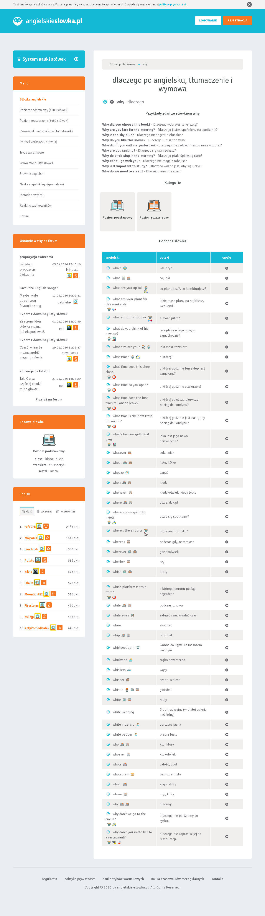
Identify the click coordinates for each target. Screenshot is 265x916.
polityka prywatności (79, 879)
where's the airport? (127, 530)
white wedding (123, 712)
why (116, 804)
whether (119, 562)
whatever (119, 453)
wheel (117, 462)
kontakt (217, 879)
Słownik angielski (32, 174)
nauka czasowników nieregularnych (177, 879)
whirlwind (120, 660)
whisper (118, 680)
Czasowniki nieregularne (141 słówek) (46, 131)
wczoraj (44, 511)
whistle (118, 690)
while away (121, 615)
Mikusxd (72, 270)
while (117, 605)
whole (117, 764)
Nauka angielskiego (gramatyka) (42, 184)
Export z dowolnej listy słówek (43, 314)
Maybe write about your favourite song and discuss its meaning (30, 305)
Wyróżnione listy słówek (37, 163)
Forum (24, 216)
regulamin (49, 879)
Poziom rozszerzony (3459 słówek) (44, 121)
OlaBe (29, 583)
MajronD (31, 538)
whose (117, 794)
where (117, 502)
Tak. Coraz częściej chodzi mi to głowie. (30, 383)
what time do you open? (130, 385)
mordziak (31, 549)
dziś (27, 511)
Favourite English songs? (39, 288)
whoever (119, 754)
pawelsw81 (70, 353)
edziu (28, 572)
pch (61, 328)
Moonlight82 (34, 594)
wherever (119, 552)
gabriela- (64, 302)
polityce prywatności (172, 4)
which (117, 572)
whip (116, 635)
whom (117, 784)
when (117, 482)
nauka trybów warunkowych (123, 879)
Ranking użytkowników (36, 206)
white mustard (123, 724)
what (116, 278)
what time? (121, 357)
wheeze (118, 472)
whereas (119, 542)
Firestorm (32, 606)
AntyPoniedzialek (37, 628)
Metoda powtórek (32, 195)
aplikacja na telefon (35, 371)
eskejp (29, 617)
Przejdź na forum (49, 399)
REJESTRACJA (237, 20)
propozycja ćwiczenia (36, 257)
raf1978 (30, 527)
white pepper (122, 734)
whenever (120, 492)
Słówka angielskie (33, 99)
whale (117, 268)
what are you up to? (127, 288)
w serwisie (66, 511)
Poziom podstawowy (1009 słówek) (44, 110)
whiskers (119, 670)
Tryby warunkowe (32, 152)
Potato (29, 561)
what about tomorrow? (129, 317)
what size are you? (126, 347)
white (117, 700)
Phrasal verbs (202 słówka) (38, 142)
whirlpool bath (124, 647)
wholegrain (121, 774)
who (116, 744)
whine (117, 625)
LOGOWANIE (208, 20)
